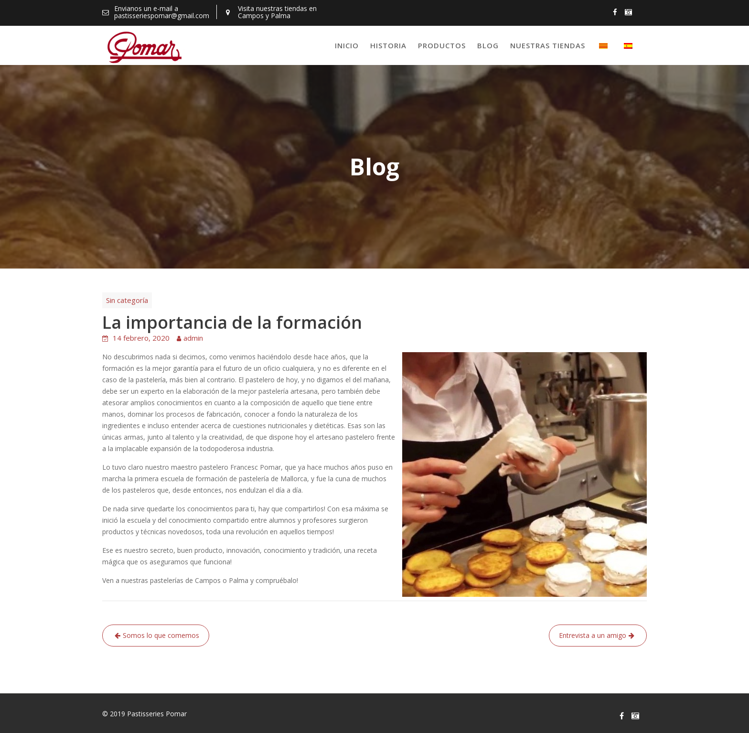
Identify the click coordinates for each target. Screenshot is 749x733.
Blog (488, 45)
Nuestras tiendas (547, 45)
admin (193, 338)
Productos (442, 45)
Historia (388, 45)
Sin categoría (127, 300)
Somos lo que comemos (161, 635)
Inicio (347, 45)
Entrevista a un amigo (592, 635)
